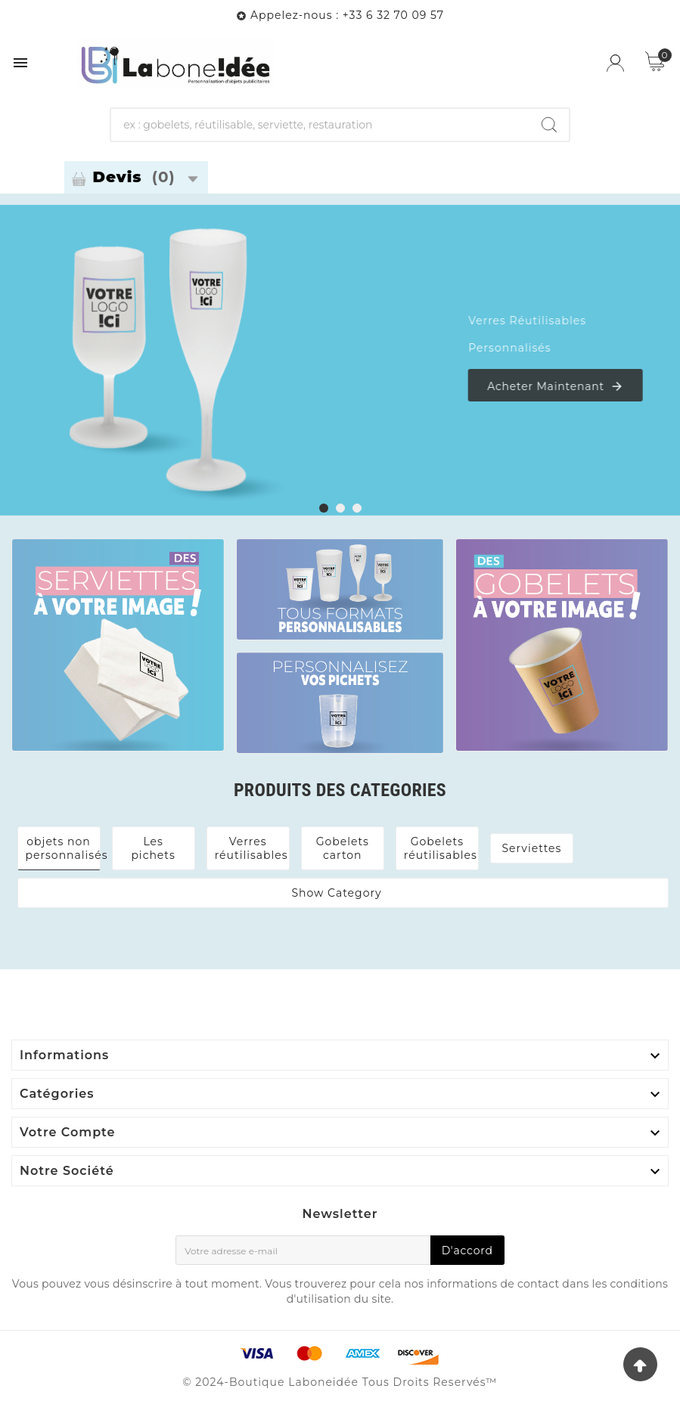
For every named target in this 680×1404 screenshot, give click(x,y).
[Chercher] (320, 125)
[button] (323, 509)
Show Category (336, 893)
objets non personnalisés (67, 848)
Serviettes (531, 848)
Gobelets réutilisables (440, 848)
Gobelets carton (342, 848)
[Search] (549, 124)
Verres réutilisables (251, 848)
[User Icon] (615, 63)
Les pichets (153, 848)
